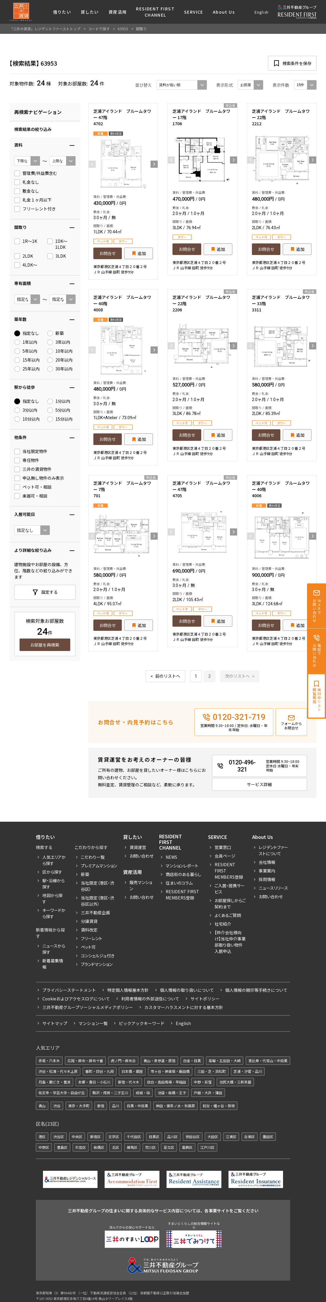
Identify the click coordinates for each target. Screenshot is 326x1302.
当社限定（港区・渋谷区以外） (97, 901)
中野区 (44, 1147)
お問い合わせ (142, 856)
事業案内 (267, 871)
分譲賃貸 (89, 921)
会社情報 (267, 862)
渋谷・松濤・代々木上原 (58, 1071)
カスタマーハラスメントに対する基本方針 (183, 1007)
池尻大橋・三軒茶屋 (235, 1081)
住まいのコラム (179, 883)
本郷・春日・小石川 (94, 1081)
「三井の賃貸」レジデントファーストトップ (44, 28)
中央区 (77, 1136)
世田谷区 (193, 1136)
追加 (142, 253)
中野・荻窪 (203, 1081)
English (262, 12)
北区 (115, 1147)
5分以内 (58, 410)
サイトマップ (54, 1023)
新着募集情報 (52, 964)
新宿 (100, 1105)
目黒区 (154, 1136)
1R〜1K (25, 241)
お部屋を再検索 (44, 645)
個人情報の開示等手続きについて (256, 990)
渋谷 (56, 1105)
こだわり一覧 (93, 857)
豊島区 (62, 1147)
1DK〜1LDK (57, 244)
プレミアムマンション (99, 866)
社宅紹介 (223, 924)
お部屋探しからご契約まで (230, 903)
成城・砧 (143, 1092)
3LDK (56, 256)
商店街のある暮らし (183, 874)
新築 (55, 333)
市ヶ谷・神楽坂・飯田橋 (170, 1071)
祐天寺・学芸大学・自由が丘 (62, 1092)
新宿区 (95, 1136)
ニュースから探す (53, 949)
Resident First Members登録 (182, 894)
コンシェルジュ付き (97, 956)
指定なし (26, 333)
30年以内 (60, 369)
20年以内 (60, 360)
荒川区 (150, 1147)
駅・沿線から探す (53, 883)
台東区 (249, 1136)
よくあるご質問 (228, 915)
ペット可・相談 (33, 487)
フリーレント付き (35, 209)
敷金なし (26, 191)
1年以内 (25, 342)
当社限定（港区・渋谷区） (97, 886)
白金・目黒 (192, 1060)
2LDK (23, 256)
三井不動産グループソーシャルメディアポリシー (87, 1007)
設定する (49, 592)
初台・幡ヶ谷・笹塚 (219, 1105)
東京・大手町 (79, 1105)
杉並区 (80, 1147)
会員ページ (225, 856)
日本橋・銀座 (132, 1071)
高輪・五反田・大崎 (225, 1060)
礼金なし (26, 182)
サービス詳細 (259, 784)
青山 (42, 1105)
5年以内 (25, 351)
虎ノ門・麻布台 (123, 1060)
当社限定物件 (30, 451)
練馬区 (132, 1147)
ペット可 (88, 947)
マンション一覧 (93, 1023)
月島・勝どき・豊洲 (55, 1081)
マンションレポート (182, 866)
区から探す (52, 872)
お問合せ (107, 253)
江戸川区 (207, 1147)
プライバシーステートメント (69, 990)
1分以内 (58, 401)
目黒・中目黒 (137, 1105)
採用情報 (267, 879)
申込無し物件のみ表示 (39, 478)
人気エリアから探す (54, 860)
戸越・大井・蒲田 (208, 1092)
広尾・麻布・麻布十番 (85, 1060)
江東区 (231, 1136)
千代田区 (134, 1136)
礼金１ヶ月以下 (33, 200)
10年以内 (60, 351)
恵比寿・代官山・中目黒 (267, 1060)
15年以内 (27, 360)
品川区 (172, 1136)
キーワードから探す (53, 913)
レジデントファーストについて (273, 850)
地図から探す (52, 898)
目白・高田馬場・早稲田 (166, 1081)
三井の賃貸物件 (33, 469)
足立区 (169, 1147)
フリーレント (91, 938)
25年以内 (27, 369)
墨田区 (268, 1136)
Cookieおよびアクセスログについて (76, 999)
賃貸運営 (138, 847)
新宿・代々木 (128, 1081)
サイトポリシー (205, 999)
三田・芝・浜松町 (211, 1071)
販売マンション (141, 885)
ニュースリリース (273, 888)
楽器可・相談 (30, 496)
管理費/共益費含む (35, 173)
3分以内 (25, 410)
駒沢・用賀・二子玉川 (110, 1092)
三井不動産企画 (95, 912)
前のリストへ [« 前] (167, 676)
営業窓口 (223, 847)
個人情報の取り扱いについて (187, 990)
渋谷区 (58, 1136)
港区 (42, 1136)
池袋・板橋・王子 (172, 1092)
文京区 (113, 1136)
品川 (115, 1105)
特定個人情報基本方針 (128, 990)
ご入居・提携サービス (230, 889)
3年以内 (58, 342)
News (171, 857)
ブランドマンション (97, 964)
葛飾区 (187, 1147)
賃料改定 (89, 930)
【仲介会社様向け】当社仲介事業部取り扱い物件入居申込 (230, 941)
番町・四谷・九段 (99, 1071)
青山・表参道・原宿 (159, 1060)
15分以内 (60, 419)
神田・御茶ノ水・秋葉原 (175, 1105)
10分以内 (27, 419)
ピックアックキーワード (141, 1023)
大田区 (212, 1136)
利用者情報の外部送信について (150, 999)
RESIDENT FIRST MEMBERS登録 (229, 870)
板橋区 (99, 1147)
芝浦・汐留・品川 (248, 1071)
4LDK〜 (25, 265)
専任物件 (26, 460)
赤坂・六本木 (49, 1060)
